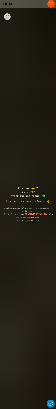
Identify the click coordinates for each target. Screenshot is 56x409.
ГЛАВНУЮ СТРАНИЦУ (36, 214)
